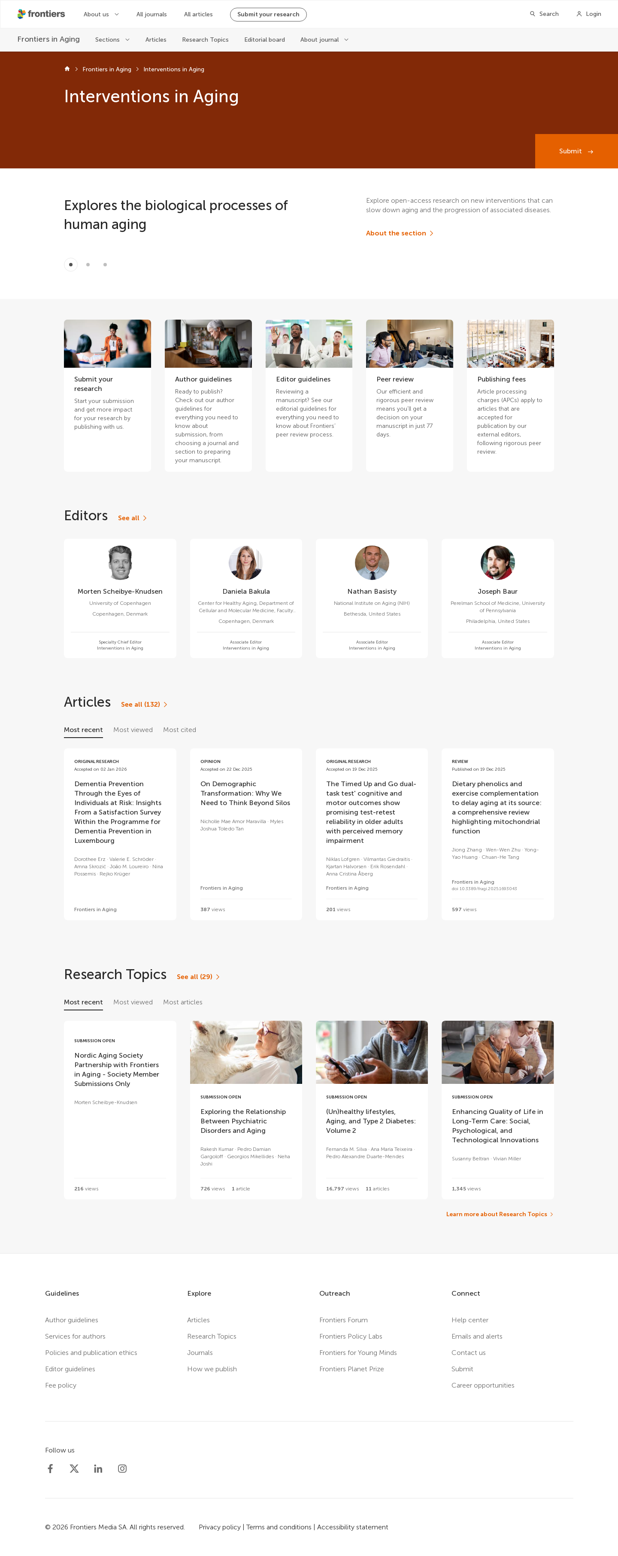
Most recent (83, 730)
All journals (151, 14)
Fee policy (60, 1385)
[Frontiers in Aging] (48, 39)
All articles (198, 14)
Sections (108, 39)
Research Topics (205, 39)
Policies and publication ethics (91, 1353)
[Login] (588, 14)
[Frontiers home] (67, 69)
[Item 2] (105, 265)
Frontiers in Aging (106, 69)
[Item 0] (71, 265)
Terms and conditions (279, 1527)
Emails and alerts (477, 1336)
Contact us (468, 1353)
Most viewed (133, 730)
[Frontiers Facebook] (50, 1469)
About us (97, 14)
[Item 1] (88, 265)
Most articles (183, 1002)
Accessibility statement (352, 1527)
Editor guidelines (70, 1369)
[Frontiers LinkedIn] (98, 1469)
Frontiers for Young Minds (358, 1353)
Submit (571, 151)
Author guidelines (71, 1320)
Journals (200, 1353)
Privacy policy (220, 1527)
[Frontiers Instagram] (122, 1469)
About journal (320, 39)
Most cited (179, 730)
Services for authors (75, 1336)
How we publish (212, 1369)
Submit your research (268, 14)
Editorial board (264, 39)
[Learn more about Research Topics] (500, 1214)
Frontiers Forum (343, 1320)
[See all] (133, 518)
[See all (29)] (199, 977)
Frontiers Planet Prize (351, 1369)
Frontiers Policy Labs (350, 1336)
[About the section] (400, 233)
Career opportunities (483, 1385)
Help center (469, 1320)
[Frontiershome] (42, 14)
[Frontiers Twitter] (74, 1469)
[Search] (544, 14)
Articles (156, 39)
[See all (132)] (145, 704)
